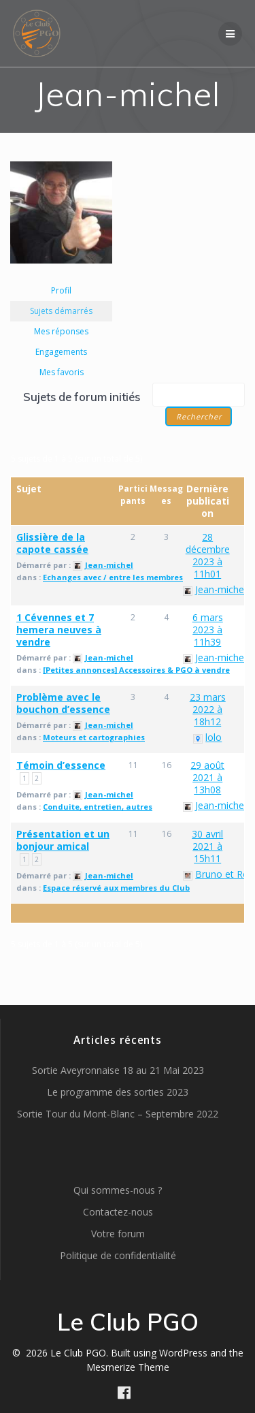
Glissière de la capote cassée (52, 543)
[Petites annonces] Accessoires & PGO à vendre (136, 670)
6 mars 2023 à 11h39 (207, 629)
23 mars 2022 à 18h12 (208, 709)
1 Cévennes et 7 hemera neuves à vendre (58, 629)
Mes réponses (61, 331)
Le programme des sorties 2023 (117, 1091)
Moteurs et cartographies (94, 737)
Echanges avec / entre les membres (113, 577)
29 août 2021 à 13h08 (207, 777)
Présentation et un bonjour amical (62, 840)
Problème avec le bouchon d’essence (63, 703)
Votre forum (118, 1233)
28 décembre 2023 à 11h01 (208, 555)
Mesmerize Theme (127, 1367)
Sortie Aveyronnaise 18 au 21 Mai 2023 (118, 1070)
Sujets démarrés (61, 311)
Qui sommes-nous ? (117, 1190)
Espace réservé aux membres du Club (116, 888)
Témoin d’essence (60, 765)
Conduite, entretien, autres (97, 806)
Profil (61, 290)
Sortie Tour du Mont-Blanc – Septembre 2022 (117, 1113)
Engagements (61, 352)
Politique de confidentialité (118, 1255)
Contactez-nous (118, 1211)
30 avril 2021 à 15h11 (207, 846)
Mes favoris (61, 372)
